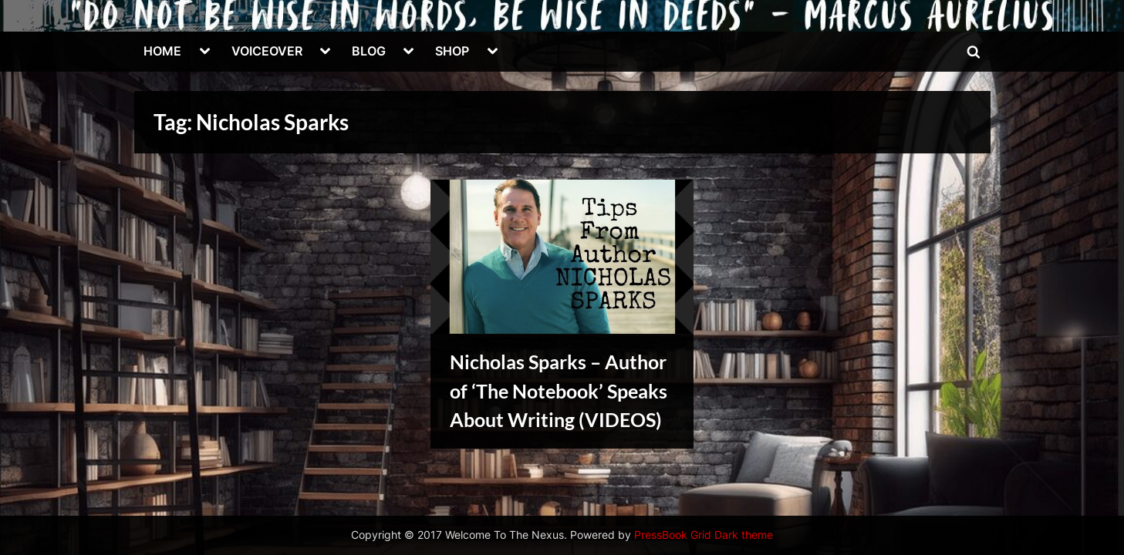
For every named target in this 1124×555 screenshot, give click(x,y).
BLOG (369, 51)
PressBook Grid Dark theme (703, 535)
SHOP (452, 51)
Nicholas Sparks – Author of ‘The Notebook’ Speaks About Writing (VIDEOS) (558, 390)
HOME (162, 51)
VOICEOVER (266, 51)
